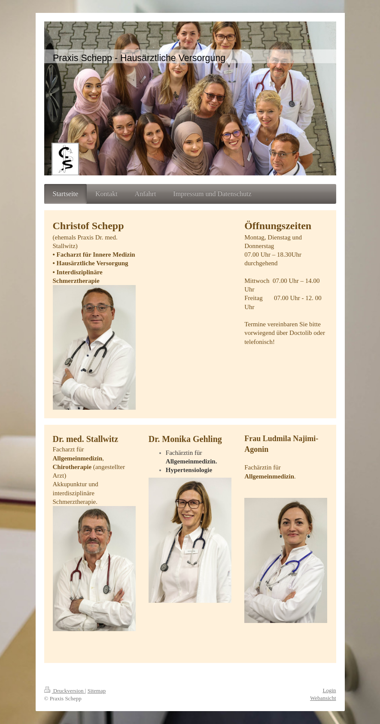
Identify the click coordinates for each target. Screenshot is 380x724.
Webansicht (323, 698)
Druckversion (64, 690)
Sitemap (97, 690)
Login (329, 690)
